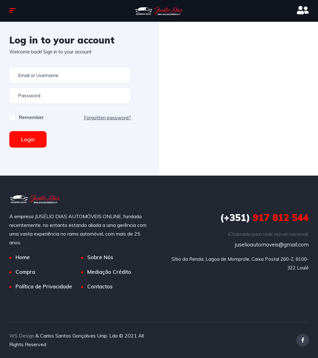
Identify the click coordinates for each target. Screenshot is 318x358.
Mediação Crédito (109, 271)
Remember (31, 117)
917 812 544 (264, 217)
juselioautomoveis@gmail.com (272, 244)
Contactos (100, 286)
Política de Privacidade (44, 286)
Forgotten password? (107, 118)
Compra (25, 271)
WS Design (22, 336)
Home (23, 257)
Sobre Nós (100, 257)
